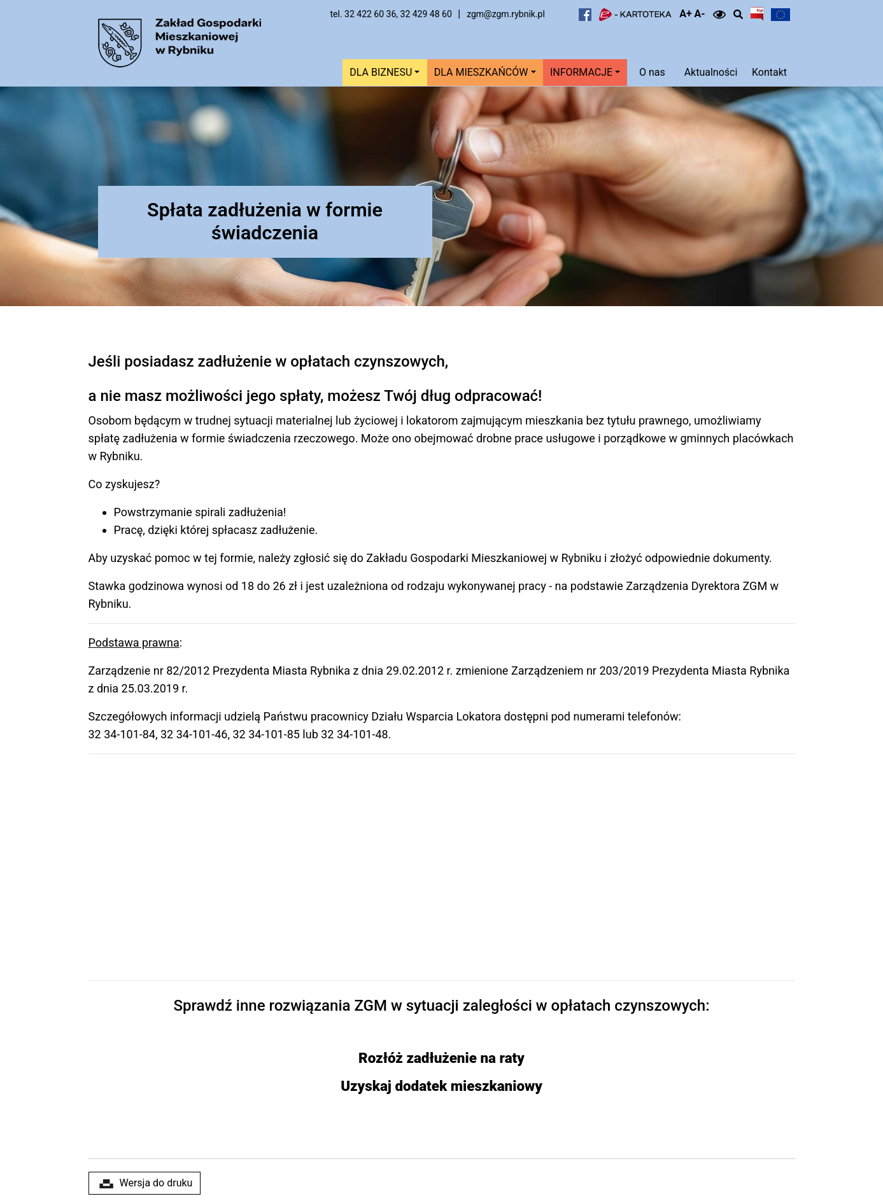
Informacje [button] (581, 72)
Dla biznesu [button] (381, 72)
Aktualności (711, 72)
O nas (652, 72)
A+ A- (692, 14)
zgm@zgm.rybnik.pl (506, 14)
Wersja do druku (145, 1183)
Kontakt (769, 72)
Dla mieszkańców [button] (481, 72)
